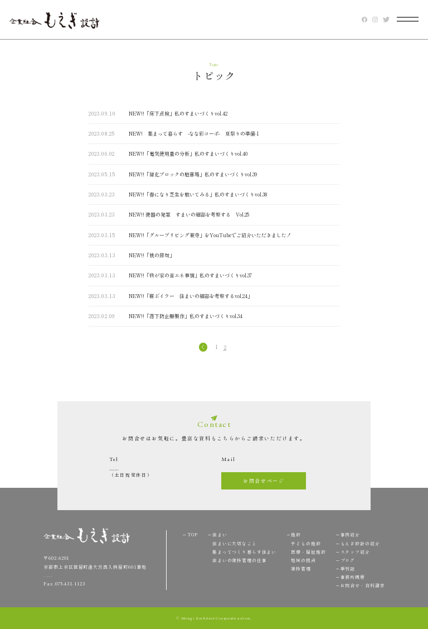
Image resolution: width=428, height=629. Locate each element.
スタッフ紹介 (355, 552)
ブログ (348, 560)
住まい (219, 534)
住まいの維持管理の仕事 (239, 560)
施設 (296, 534)
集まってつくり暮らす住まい (244, 552)
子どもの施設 (305, 543)
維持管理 (300, 568)
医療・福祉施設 (308, 552)
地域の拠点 (303, 560)
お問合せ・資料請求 (363, 585)
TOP (387, 413)
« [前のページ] (202, 347)
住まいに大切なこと (234, 543)
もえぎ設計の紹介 (360, 543)
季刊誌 (348, 568)
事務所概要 (353, 577)
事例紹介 (350, 534)
